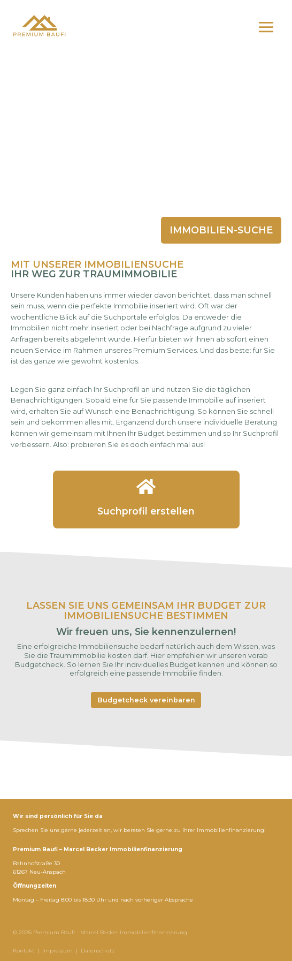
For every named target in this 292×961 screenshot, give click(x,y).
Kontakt (23, 950)
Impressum (57, 950)
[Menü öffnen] (265, 27)
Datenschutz (98, 950)
